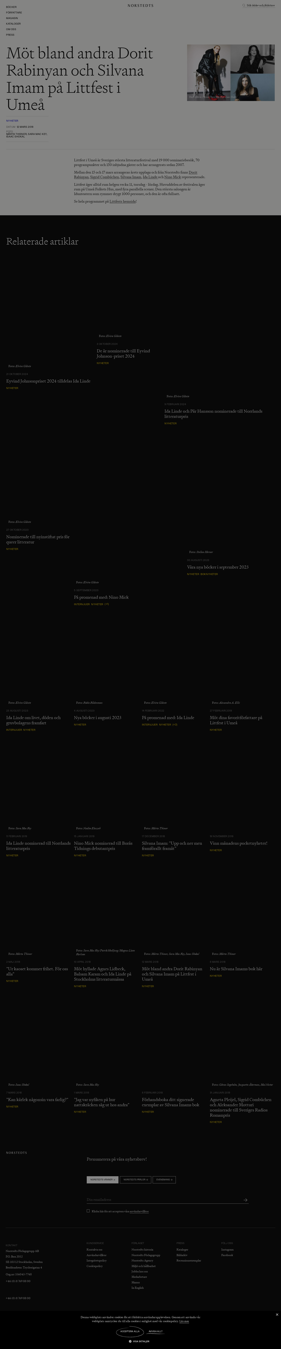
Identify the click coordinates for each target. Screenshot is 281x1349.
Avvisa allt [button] (156, 1332)
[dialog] (140, 674)
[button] (140, 1341)
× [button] (277, 1314)
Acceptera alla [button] (130, 1332)
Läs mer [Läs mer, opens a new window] (184, 1321)
